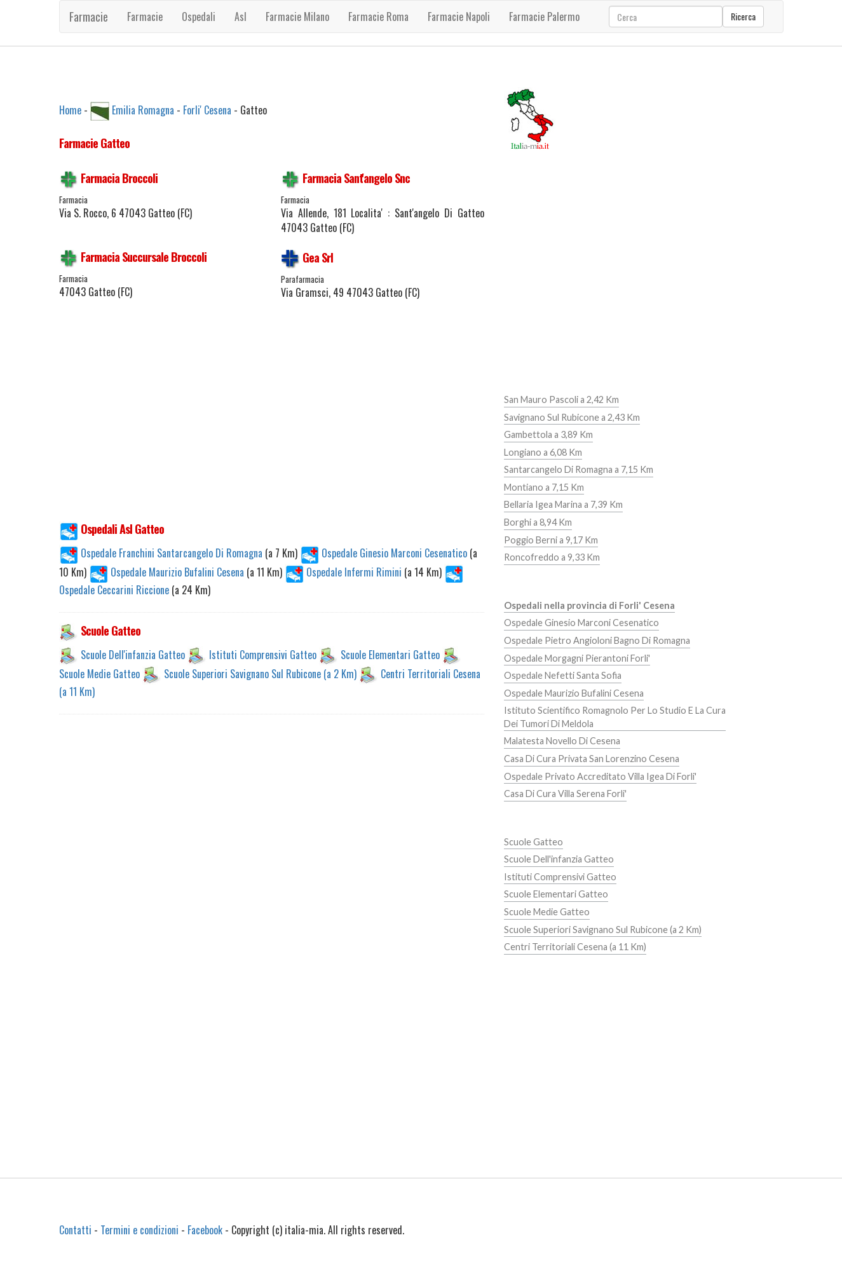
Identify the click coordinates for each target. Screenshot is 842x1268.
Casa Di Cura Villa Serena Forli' (565, 793)
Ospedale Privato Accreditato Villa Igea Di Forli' (600, 776)
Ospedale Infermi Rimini (344, 572)
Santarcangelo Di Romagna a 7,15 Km (578, 469)
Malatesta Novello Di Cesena (562, 740)
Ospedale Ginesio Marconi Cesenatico (385, 553)
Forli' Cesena (207, 109)
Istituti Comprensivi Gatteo (262, 654)
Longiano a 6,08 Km (543, 452)
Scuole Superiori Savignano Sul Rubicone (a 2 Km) (260, 673)
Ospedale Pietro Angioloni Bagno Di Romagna (597, 640)
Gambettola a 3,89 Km (548, 434)
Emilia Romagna (143, 109)
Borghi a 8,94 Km (538, 522)
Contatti (75, 1229)
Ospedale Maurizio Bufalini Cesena (168, 572)
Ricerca (743, 16)
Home (70, 109)
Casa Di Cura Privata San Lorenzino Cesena (591, 758)
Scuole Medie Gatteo (99, 673)
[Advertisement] (271, 418)
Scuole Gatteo (533, 841)
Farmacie (88, 16)
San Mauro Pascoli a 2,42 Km (561, 399)
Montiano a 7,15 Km (544, 487)
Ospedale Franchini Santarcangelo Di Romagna (162, 553)
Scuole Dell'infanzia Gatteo (133, 654)
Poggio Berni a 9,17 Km (551, 540)
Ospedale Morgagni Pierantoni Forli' (577, 658)
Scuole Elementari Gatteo (390, 654)
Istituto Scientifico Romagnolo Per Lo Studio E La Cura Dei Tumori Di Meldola (615, 717)
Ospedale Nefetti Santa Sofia (562, 675)
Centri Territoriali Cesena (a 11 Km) (575, 946)
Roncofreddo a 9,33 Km (552, 557)
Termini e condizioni (139, 1229)
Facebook (204, 1229)
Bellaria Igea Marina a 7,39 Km (563, 504)
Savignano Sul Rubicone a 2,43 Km (572, 417)
